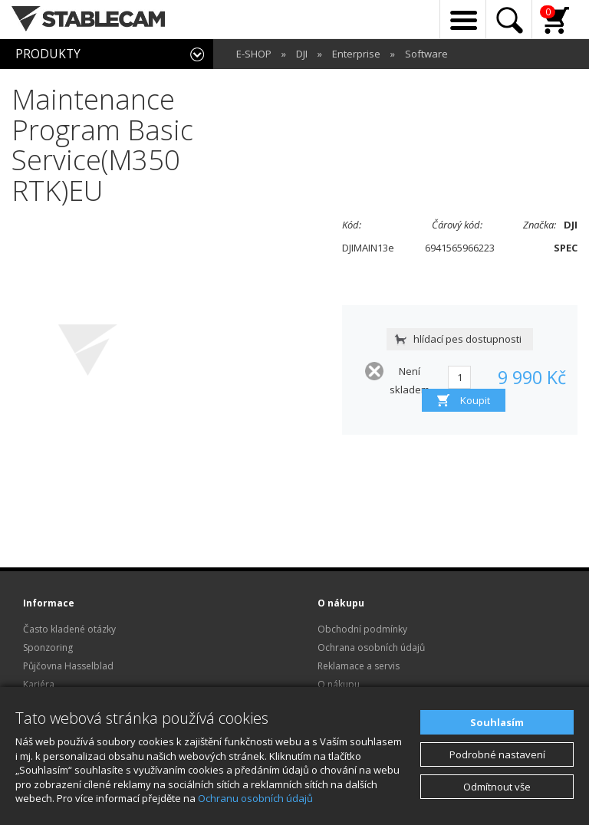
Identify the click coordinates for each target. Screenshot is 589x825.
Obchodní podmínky (362, 629)
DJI (302, 54)
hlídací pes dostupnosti (467, 339)
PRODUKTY (48, 53)
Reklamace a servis (359, 665)
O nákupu (339, 684)
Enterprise (356, 54)
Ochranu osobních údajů (255, 798)
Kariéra (38, 684)
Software (426, 54)
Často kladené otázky (69, 629)
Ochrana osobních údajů (371, 647)
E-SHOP (253, 54)
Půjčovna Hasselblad (68, 665)
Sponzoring (48, 647)
